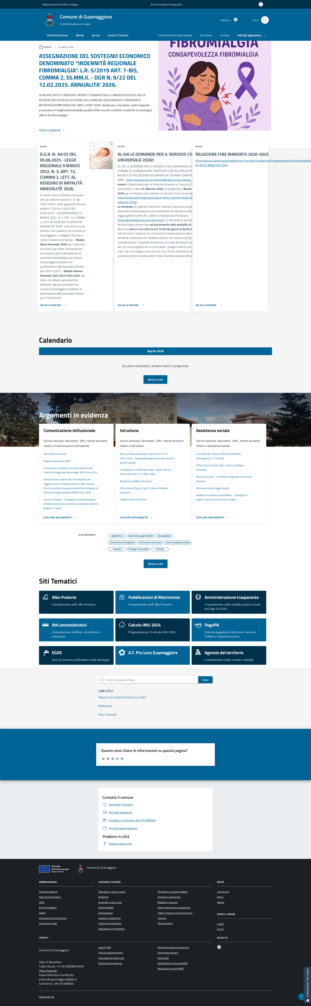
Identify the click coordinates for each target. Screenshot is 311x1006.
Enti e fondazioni (48, 908)
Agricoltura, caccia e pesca (111, 892)
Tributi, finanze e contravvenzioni (175, 913)
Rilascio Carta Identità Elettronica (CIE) (122, 697)
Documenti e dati (48, 923)
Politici (42, 913)
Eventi (220, 929)
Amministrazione (57, 35)
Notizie (220, 902)
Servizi (96, 35)
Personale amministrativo (53, 918)
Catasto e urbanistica (109, 918)
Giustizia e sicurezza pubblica (173, 892)
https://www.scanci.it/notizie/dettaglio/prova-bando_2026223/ (165, 180)
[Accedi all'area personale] (261, 4)
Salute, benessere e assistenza (174, 908)
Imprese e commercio (169, 897)
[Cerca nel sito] (265, 20)
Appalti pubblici (106, 908)
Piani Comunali (107, 714)
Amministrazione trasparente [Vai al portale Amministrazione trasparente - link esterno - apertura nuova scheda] (166, 4)
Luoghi (220, 924)
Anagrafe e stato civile (110, 902)
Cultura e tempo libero (109, 923)
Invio (205, 680)
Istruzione (206, 35)
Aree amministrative (50, 897)
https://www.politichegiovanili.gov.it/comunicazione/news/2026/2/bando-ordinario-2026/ (163, 199)
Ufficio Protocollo (48, 971)
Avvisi (220, 897)
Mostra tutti (155, 379)
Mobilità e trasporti (168, 902)
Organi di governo (48, 892)
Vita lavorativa (165, 923)
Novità (80, 35)
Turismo (225, 35)
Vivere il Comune (118, 35)
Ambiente (103, 897)
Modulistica (105, 706)
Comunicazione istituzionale (175, 35)
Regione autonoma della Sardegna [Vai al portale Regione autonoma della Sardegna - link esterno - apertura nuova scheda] (60, 4)
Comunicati (223, 892)
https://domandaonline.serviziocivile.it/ (141, 220)
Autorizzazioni (105, 913)
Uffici (42, 902)
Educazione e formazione (111, 929)
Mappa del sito (46, 997)
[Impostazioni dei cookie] (307, 985)
